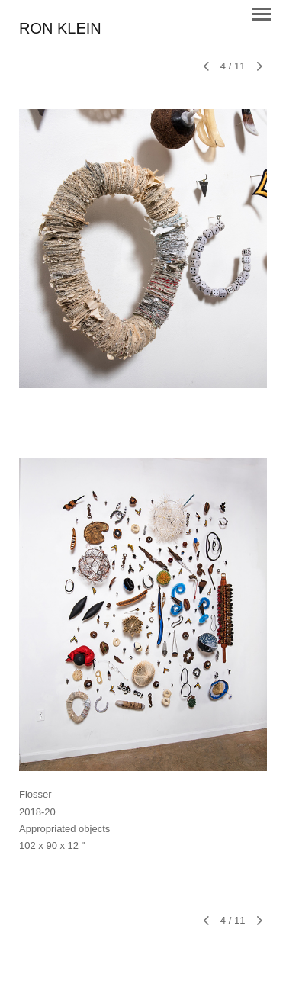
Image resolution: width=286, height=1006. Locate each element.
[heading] (60, 29)
